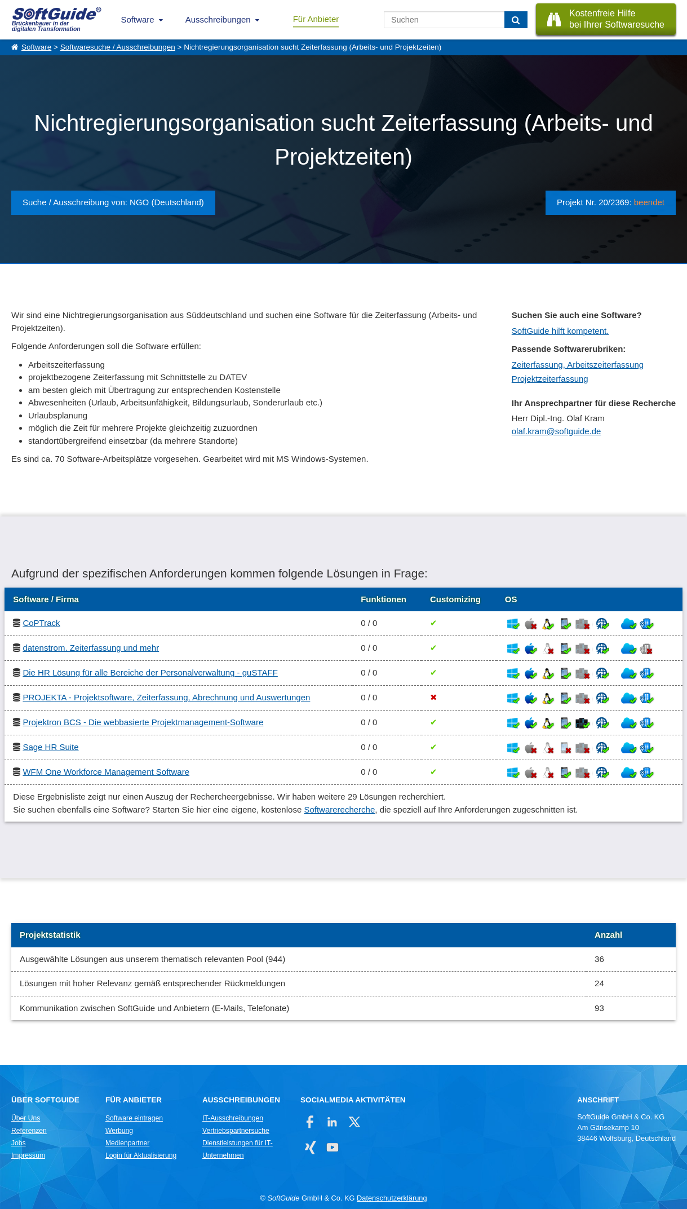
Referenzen (29, 1131)
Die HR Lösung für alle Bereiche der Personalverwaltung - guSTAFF (150, 672)
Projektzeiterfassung (550, 378)
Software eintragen (134, 1118)
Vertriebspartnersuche (235, 1131)
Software (137, 19)
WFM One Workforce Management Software (106, 771)
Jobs (18, 1143)
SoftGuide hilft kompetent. (560, 331)
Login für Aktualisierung (140, 1155)
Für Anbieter (316, 19)
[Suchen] (516, 19)
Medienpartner (127, 1143)
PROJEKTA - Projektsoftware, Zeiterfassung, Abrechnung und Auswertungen (166, 697)
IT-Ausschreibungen (232, 1118)
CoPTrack (41, 623)
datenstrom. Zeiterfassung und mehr (91, 647)
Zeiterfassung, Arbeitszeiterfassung (578, 364)
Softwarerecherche (339, 809)
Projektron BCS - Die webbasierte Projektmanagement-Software (143, 722)
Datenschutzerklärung (392, 1198)
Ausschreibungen (218, 19)
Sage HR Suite (50, 747)
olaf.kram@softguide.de (556, 431)
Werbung (119, 1131)
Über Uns (25, 1118)
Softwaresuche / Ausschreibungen (117, 47)
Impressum (28, 1155)
